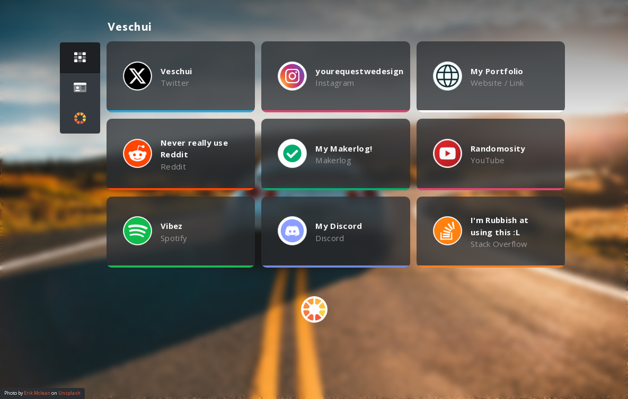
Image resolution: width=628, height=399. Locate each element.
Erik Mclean (37, 393)
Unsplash (69, 393)
